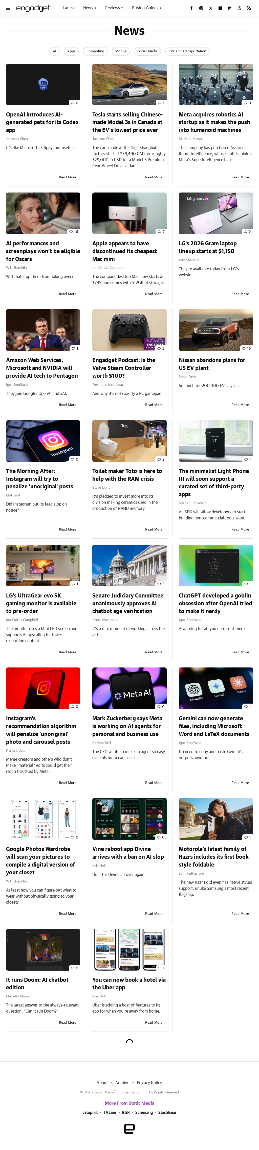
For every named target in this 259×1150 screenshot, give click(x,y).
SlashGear (167, 1113)
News (88, 8)
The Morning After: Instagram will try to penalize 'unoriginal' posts (39, 479)
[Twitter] (210, 8)
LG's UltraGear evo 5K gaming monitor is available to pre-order (41, 603)
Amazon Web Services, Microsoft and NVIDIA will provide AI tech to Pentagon (42, 368)
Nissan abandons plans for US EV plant (212, 364)
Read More (67, 177)
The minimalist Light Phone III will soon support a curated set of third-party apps (214, 482)
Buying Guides (145, 8)
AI (54, 51)
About (102, 1083)
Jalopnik (90, 1113)
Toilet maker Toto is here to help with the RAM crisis (127, 475)
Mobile (120, 51)
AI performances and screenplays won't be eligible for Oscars (43, 251)
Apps (71, 51)
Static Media (104, 1092)
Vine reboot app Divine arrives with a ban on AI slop (128, 853)
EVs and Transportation (187, 51)
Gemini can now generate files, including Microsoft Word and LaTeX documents (214, 726)
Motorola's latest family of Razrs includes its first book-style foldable (215, 857)
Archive (122, 1083)
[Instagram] (201, 8)
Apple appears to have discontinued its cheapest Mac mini (124, 251)
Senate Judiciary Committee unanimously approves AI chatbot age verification (127, 603)
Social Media (147, 51)
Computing (95, 51)
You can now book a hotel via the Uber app (129, 984)
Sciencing (144, 1113)
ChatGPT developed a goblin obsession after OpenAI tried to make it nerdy (215, 603)
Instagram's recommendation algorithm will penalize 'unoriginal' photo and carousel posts (41, 730)
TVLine (109, 1113)
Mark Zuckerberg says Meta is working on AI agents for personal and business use (127, 726)
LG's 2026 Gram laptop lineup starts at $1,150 (208, 247)
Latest (68, 8)
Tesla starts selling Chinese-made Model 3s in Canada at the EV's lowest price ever (127, 122)
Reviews (112, 8)
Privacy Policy (149, 1083)
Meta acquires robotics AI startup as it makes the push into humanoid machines (214, 122)
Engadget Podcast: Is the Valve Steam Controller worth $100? (123, 368)
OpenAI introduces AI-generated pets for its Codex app (42, 122)
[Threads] (239, 8)
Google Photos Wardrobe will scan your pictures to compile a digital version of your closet (40, 860)
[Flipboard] (230, 8)
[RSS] (249, 8)
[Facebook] (191, 8)
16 (76, 232)
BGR (126, 1113)
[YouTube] (220, 8)
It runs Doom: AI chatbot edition (37, 984)
